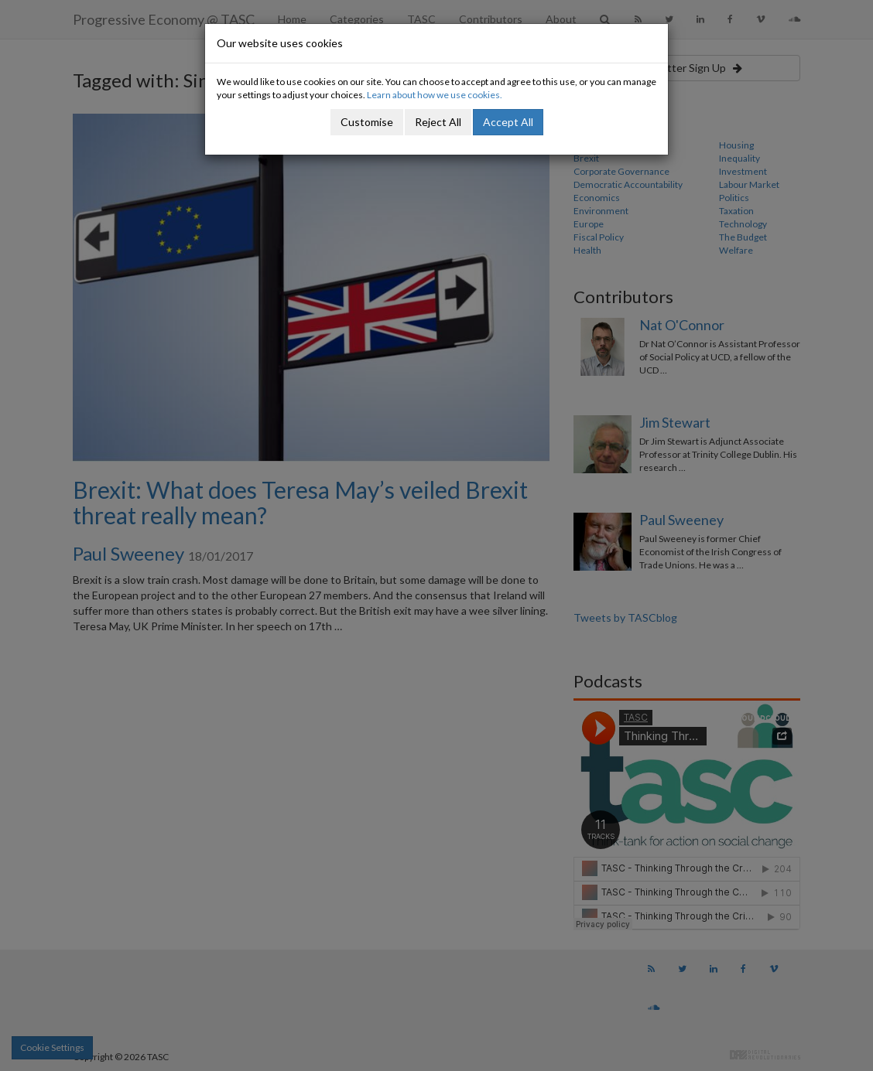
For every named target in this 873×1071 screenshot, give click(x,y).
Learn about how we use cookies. (434, 95)
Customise (367, 121)
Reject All (438, 121)
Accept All (508, 121)
